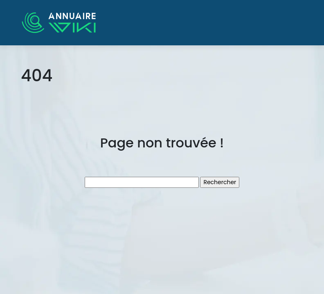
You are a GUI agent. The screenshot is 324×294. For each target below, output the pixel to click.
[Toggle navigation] (291, 23)
